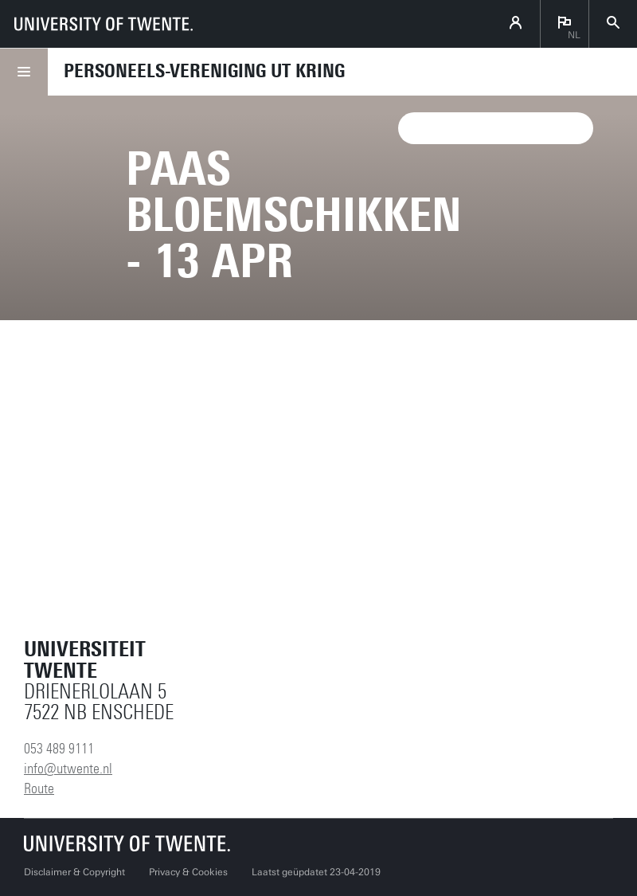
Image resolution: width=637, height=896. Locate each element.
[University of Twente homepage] (103, 24)
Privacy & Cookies (188, 872)
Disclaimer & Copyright (74, 872)
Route (39, 788)
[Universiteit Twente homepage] (127, 843)
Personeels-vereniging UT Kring (204, 71)
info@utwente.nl (68, 768)
